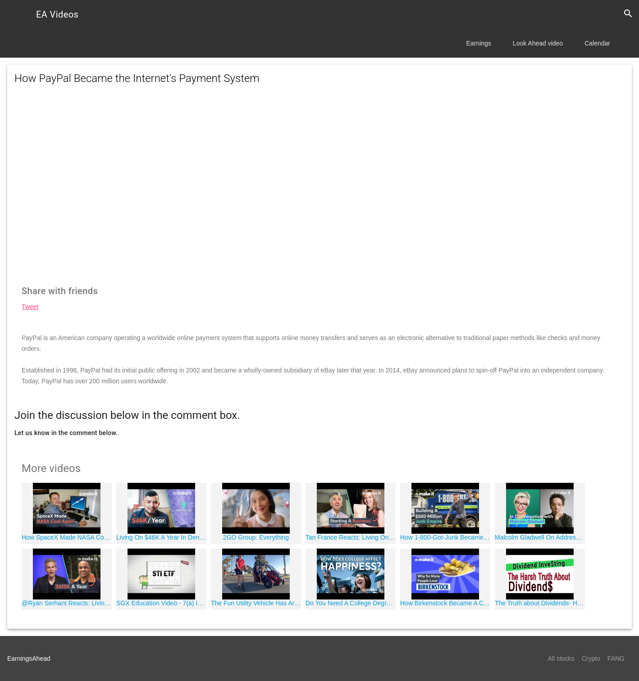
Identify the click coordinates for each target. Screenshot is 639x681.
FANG (616, 658)
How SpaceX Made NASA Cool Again (67, 537)
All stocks (561, 658)
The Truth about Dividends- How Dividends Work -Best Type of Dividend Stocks (540, 603)
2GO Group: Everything (256, 537)
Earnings (478, 43)
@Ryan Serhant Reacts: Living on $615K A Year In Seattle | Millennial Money (67, 603)
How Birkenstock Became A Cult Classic (445, 603)
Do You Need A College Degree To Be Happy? (351, 603)
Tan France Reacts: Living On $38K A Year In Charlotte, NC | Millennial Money (351, 537)
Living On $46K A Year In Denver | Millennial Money (161, 537)
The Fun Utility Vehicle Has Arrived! (256, 603)
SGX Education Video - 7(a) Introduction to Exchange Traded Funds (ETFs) (161, 603)
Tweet (30, 306)
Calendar (597, 43)
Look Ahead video (538, 43)
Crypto (591, 658)
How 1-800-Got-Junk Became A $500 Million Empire (445, 537)
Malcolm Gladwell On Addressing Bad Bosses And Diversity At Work (540, 537)
